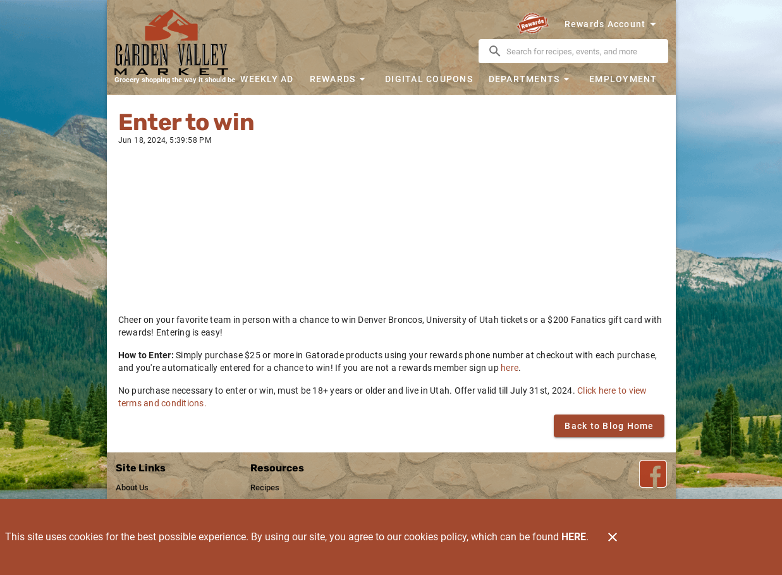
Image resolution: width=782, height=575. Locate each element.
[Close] (612, 537)
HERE (573, 537)
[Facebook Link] (653, 474)
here (509, 368)
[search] (582, 51)
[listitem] (132, 487)
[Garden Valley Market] (175, 42)
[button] (339, 79)
